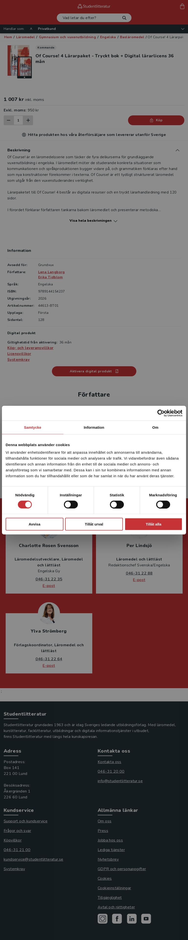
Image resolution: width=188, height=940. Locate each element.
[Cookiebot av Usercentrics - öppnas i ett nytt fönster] (161, 413)
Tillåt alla (153, 524)
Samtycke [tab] (32, 427)
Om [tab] (155, 427)
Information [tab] (94, 427)
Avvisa (34, 524)
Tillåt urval (94, 524)
